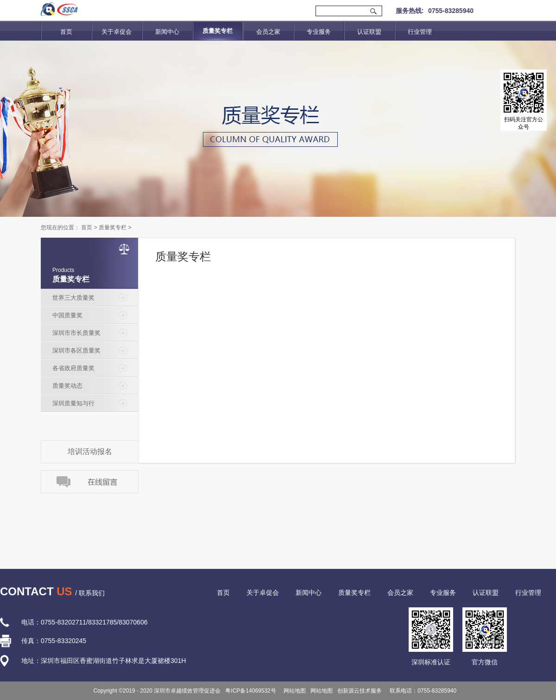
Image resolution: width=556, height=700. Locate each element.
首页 (66, 31)
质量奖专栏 (112, 227)
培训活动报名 (90, 451)
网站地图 (293, 690)
